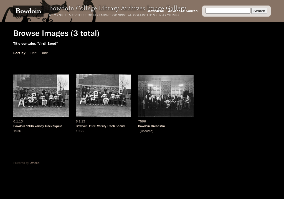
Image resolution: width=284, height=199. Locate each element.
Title (33, 53)
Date (44, 53)
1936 (30, 126)
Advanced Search (183, 11)
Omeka (34, 163)
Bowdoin (19, 126)
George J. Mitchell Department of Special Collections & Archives (114, 15)
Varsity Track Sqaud (48, 126)
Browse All (155, 11)
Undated (146, 131)
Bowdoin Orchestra (151, 126)
